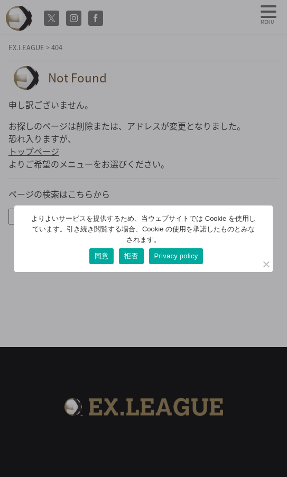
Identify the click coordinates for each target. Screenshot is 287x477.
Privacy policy (176, 256)
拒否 (131, 256)
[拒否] (266, 264)
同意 (102, 256)
